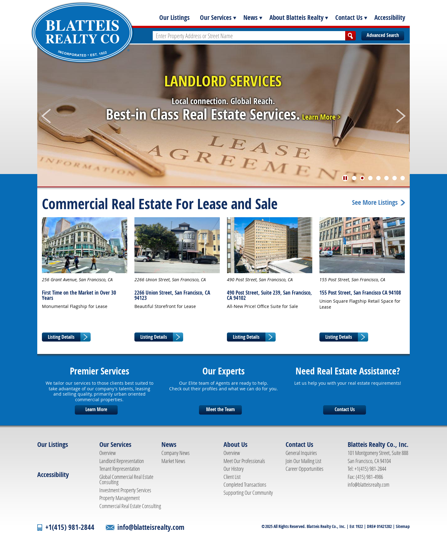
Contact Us (349, 17)
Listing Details (61, 336)
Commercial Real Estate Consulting (130, 506)
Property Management (119, 498)
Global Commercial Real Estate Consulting (126, 479)
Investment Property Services (125, 490)
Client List (232, 476)
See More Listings (375, 202)
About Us (235, 444)
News (250, 17)
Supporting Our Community (248, 492)
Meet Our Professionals (244, 461)
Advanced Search (383, 35)
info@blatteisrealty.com (368, 484)
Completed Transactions (245, 484)
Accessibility (389, 17)
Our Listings (174, 17)
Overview (107, 453)
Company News (175, 453)
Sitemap (403, 526)
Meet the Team (220, 409)
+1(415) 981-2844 (69, 527)
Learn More (96, 409)
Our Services (216, 17)
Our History (234, 468)
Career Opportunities (304, 468)
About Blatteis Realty (296, 17)
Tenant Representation (119, 468)
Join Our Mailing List (303, 461)
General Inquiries (301, 453)
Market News (173, 461)
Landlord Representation (121, 461)
